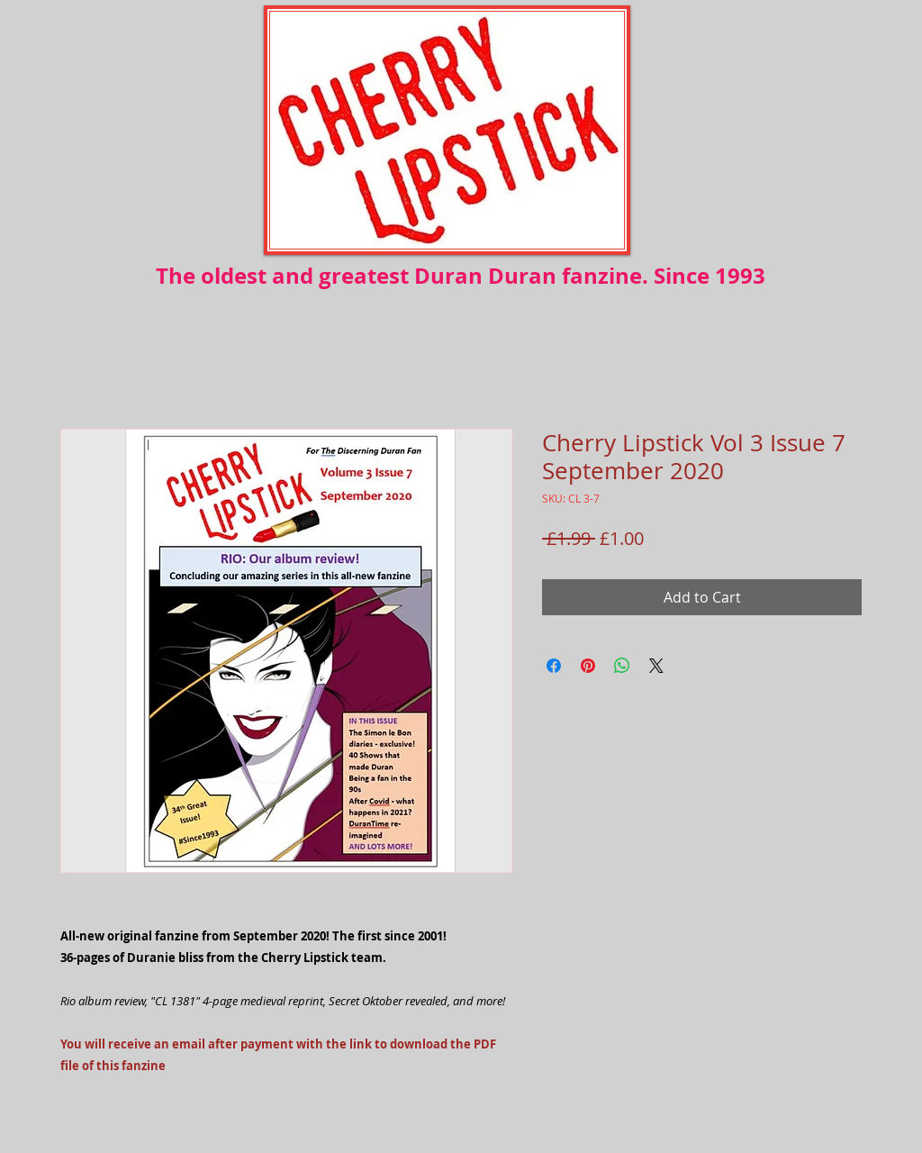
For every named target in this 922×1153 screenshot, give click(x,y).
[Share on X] (656, 665)
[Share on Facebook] (554, 665)
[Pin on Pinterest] (588, 665)
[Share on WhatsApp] (622, 665)
